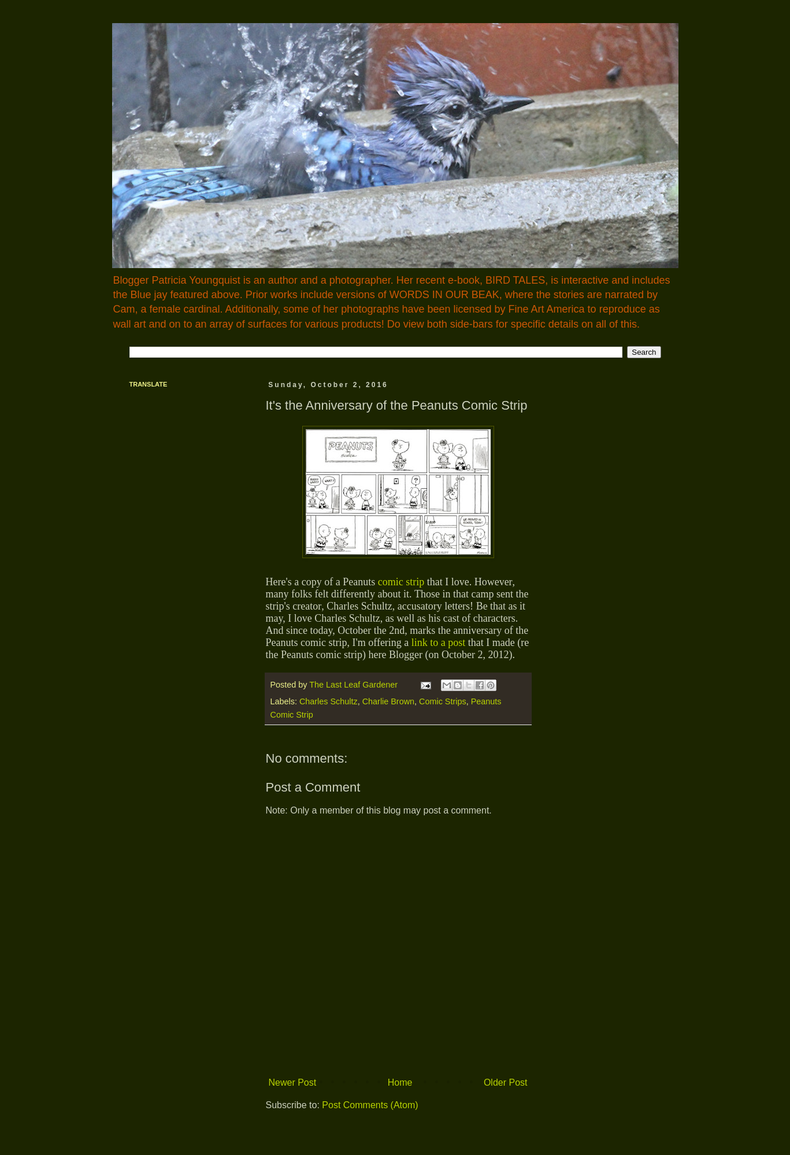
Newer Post (293, 1082)
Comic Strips (442, 701)
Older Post (506, 1082)
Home (400, 1082)
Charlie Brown (388, 701)
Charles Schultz (328, 701)
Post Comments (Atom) (370, 1105)
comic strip (401, 582)
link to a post (437, 642)
